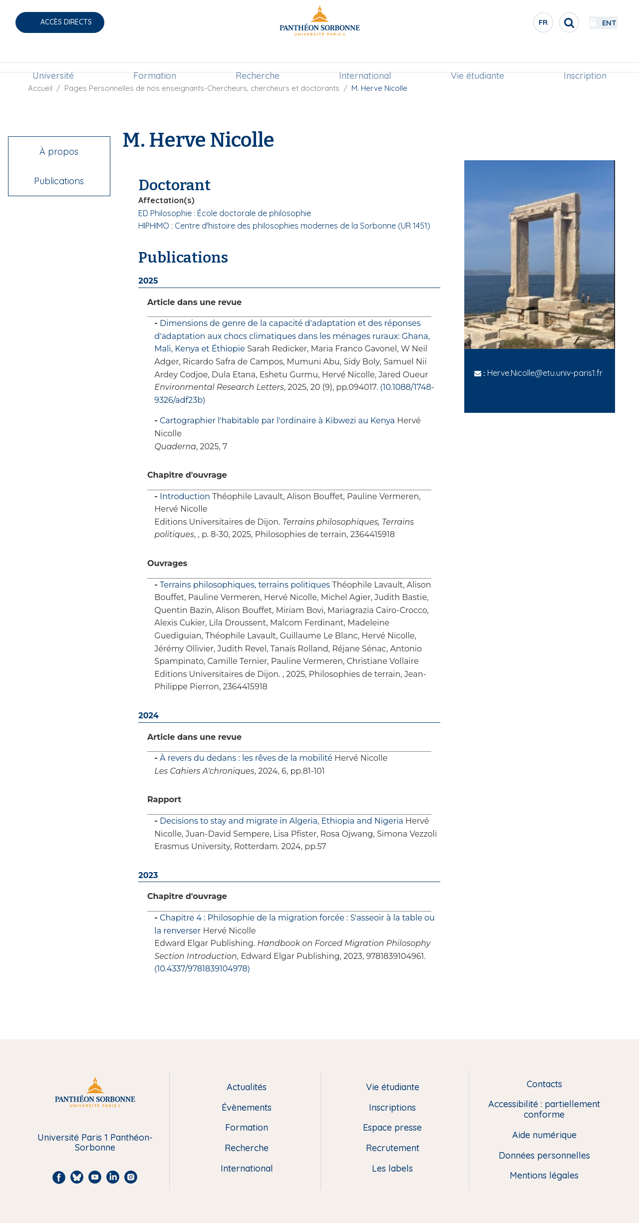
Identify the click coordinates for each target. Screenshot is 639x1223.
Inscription (585, 58)
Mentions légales (544, 1176)
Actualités (247, 1087)
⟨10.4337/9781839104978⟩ (202, 968)
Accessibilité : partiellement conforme (544, 1109)
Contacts (544, 1084)
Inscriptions (392, 1108)
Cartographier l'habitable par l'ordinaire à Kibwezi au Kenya (277, 420)
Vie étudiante (477, 58)
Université (53, 58)
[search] (542, 22)
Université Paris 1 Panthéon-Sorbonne (95, 1143)
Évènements (247, 1108)
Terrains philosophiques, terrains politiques (245, 585)
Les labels (392, 1169)
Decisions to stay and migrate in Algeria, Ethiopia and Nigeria (281, 821)
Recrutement (392, 1148)
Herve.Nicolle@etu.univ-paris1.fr (545, 373)
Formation (154, 58)
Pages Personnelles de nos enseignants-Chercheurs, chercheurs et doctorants (201, 88)
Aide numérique (544, 1135)
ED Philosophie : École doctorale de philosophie (224, 213)
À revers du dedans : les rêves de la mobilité (246, 758)
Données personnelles (544, 1156)
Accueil (40, 88)
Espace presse (392, 1128)
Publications (59, 181)
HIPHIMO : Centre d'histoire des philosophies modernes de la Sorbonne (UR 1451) (284, 226)
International (365, 58)
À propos (58, 151)
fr (517, 24)
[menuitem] (53, 58)
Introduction (185, 496)
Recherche (258, 58)
